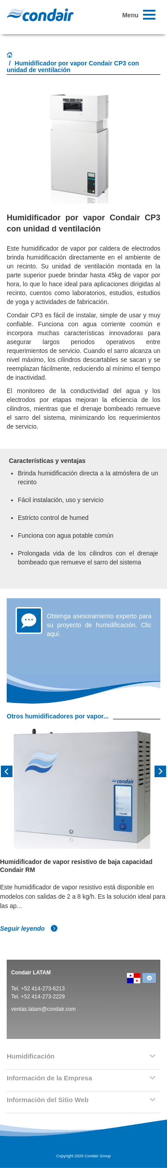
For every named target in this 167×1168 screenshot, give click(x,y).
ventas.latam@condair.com (43, 1009)
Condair (40, 14)
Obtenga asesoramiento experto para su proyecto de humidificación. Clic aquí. (99, 624)
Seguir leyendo (29, 928)
